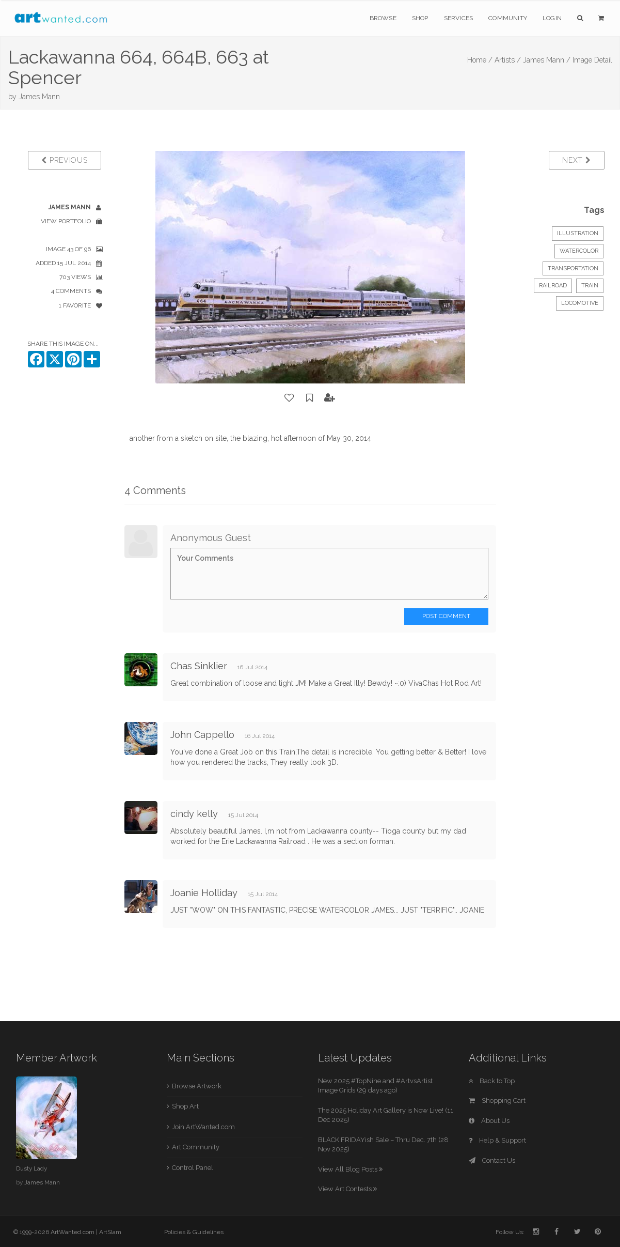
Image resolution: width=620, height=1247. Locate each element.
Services (458, 18)
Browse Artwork (196, 1086)
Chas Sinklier (198, 665)
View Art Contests (347, 1189)
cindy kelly (194, 813)
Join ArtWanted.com (203, 1127)
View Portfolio (66, 221)
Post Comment (446, 616)
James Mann (39, 97)
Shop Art (185, 1106)
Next (576, 160)
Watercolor (579, 251)
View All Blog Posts (350, 1169)
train (589, 285)
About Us (489, 1121)
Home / (479, 60)
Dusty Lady (31, 1168)
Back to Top (492, 1081)
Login (552, 18)
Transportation (573, 268)
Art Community (195, 1147)
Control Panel (192, 1168)
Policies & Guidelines (194, 1232)
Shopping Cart (497, 1100)
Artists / (508, 60)
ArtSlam (110, 1232)
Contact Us (492, 1160)
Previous (64, 160)
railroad (553, 285)
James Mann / (546, 60)
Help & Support (497, 1140)
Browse (383, 18)
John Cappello (202, 734)
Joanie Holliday (203, 892)
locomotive (579, 303)
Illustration (577, 233)
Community (507, 18)
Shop (420, 18)
